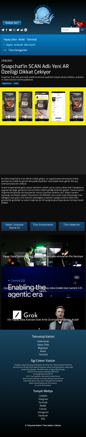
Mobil (21, 39)
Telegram (43, 399)
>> (5, 50)
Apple (9, 45)
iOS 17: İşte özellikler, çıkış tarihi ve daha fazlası (43, 376)
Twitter (43, 409)
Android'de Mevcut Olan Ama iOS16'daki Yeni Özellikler (43, 381)
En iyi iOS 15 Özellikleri (43, 385)
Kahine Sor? (12, 23)
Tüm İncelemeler (43, 224)
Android (18, 45)
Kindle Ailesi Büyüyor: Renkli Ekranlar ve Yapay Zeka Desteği (43, 370)
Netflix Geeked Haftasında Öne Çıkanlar (43, 383)
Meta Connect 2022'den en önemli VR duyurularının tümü (43, 379)
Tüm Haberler (71, 224)
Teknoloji (31, 39)
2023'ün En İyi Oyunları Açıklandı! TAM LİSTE (43, 372)
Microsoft (29, 45)
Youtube (43, 402)
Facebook (43, 415)
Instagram (43, 412)
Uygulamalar (7, 83)
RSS (43, 418)
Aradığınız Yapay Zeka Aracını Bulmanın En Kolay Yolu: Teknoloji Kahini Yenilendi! (43, 365)
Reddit (43, 405)
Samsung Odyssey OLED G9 (43, 374)
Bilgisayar (43, 348)
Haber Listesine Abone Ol (14, 226)
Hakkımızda (43, 341)
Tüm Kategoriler (17, 50)
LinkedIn (43, 395)
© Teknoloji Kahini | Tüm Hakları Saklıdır (43, 425)
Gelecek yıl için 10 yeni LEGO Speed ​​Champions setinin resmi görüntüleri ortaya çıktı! (43, 367)
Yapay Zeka (10, 39)
